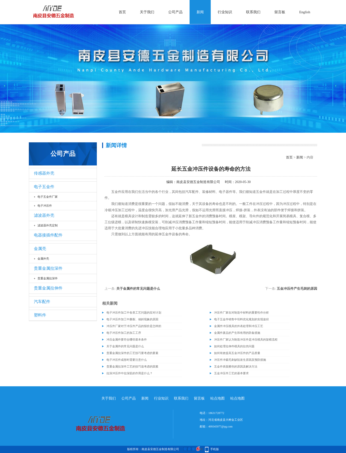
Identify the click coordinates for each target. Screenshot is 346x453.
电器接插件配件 (48, 235)
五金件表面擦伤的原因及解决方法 (235, 366)
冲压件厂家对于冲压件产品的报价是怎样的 (133, 326)
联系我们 (253, 12)
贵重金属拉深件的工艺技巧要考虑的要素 (132, 353)
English (304, 12)
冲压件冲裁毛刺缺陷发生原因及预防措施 (240, 359)
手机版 (214, 449)
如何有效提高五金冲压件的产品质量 (237, 353)
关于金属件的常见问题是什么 (138, 288)
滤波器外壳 (44, 215)
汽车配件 (42, 301)
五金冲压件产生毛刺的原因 (297, 288)
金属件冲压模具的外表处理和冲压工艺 (238, 326)
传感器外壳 (44, 173)
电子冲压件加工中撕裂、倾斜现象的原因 (132, 319)
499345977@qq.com (220, 426)
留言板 (279, 12)
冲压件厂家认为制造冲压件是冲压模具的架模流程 (246, 339)
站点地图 (217, 398)
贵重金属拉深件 (48, 268)
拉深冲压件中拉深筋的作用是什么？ (129, 373)
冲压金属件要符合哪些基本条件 (126, 339)
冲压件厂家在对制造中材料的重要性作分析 (241, 312)
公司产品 (175, 12)
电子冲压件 (44, 205)
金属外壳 (43, 258)
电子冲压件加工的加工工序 (123, 333)
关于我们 (147, 12)
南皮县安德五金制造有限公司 (198, 182)
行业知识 (225, 12)
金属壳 (40, 248)
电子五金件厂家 (47, 196)
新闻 (200, 12)
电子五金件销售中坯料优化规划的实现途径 (241, 319)
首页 (122, 12)
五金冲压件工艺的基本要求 (231, 373)
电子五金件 (44, 186)
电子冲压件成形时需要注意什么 (126, 359)
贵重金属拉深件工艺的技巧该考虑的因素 (132, 366)
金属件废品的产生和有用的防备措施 (237, 333)
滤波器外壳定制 (47, 225)
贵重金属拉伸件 (48, 288)
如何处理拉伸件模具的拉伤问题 (234, 346)
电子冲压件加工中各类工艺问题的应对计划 (133, 312)
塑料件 (40, 315)
